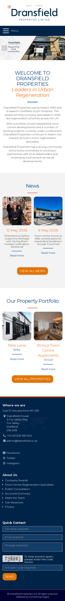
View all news (32, 271)
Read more (17, 255)
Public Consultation (17, 489)
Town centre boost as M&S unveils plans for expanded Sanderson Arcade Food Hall (48, 240)
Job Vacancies (14, 502)
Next (60, 48)
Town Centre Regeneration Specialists (29, 484)
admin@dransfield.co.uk (22, 440)
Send (9, 577)
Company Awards (16, 480)
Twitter (11, 458)
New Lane (17, 345)
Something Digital (39, 596)
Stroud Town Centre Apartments (48, 350)
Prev (4, 48)
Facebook (13, 452)
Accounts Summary (17, 493)
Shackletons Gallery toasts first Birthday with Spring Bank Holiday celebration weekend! (16, 241)
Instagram (13, 463)
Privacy (9, 506)
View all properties (32, 379)
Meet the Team (15, 497)
